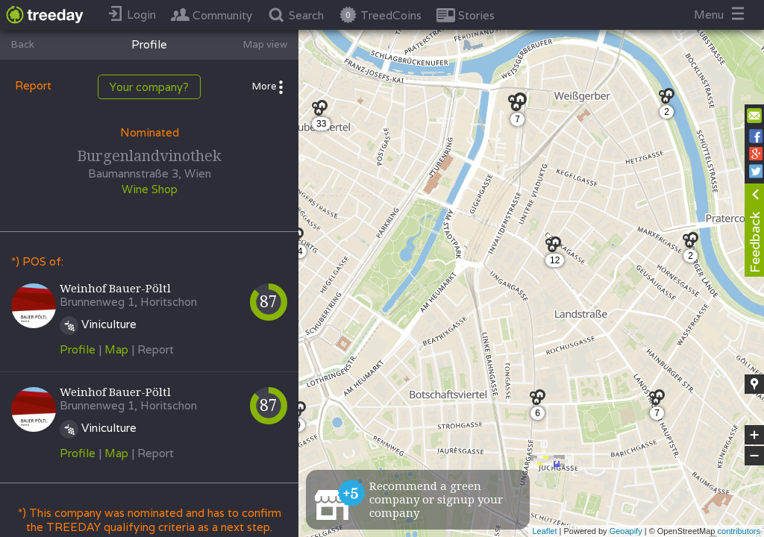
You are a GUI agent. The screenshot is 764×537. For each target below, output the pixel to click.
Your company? (149, 87)
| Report (152, 349)
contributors (739, 531)
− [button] (754, 455)
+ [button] (755, 435)
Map (116, 349)
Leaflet (544, 531)
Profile (78, 349)
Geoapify (626, 531)
